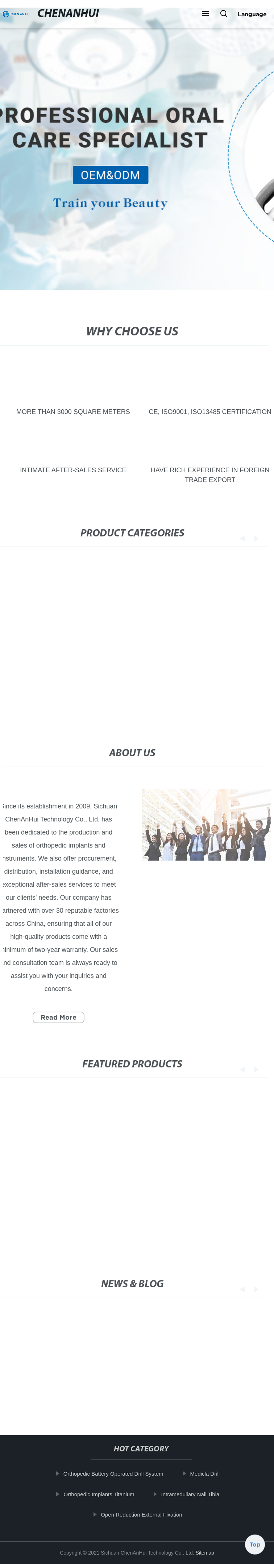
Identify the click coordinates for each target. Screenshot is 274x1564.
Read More (53, 1017)
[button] (205, 14)
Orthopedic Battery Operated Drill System (119, 1474)
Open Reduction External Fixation (147, 1514)
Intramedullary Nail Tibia (196, 1494)
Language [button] (252, 14)
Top (255, 1545)
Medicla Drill (210, 1474)
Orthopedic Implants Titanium (104, 1494)
